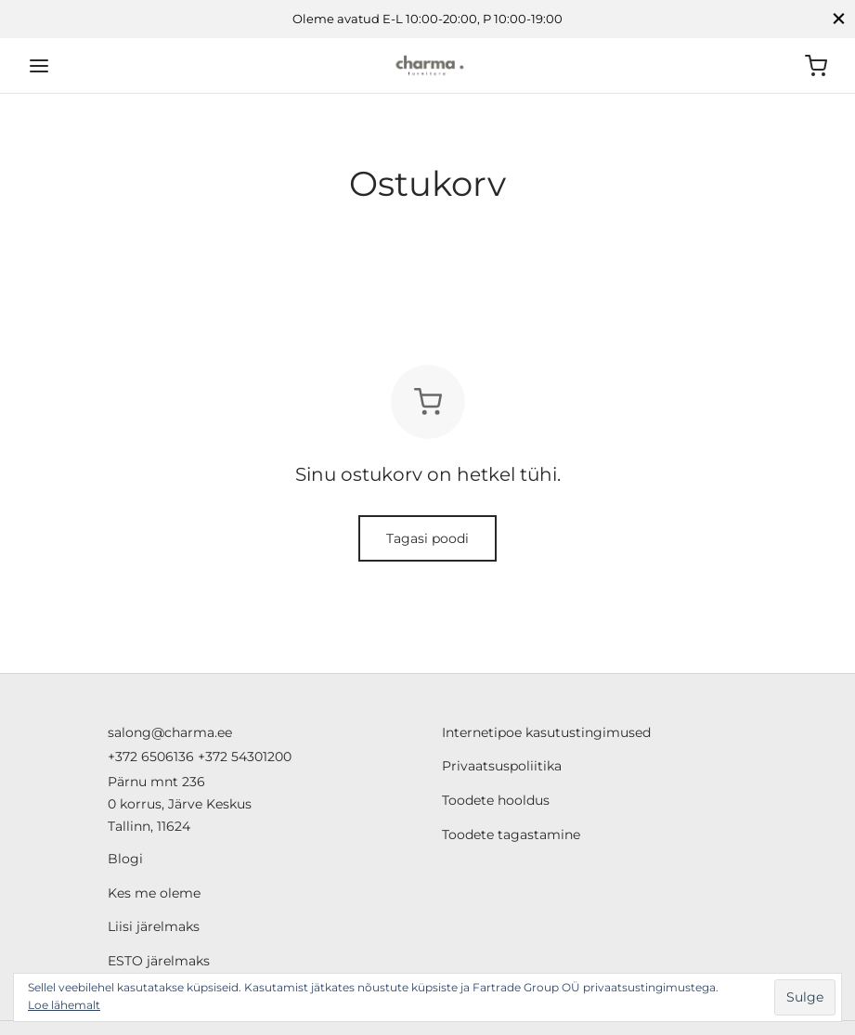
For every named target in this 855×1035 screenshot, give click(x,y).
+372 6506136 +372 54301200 (199, 756)
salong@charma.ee (170, 732)
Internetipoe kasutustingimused (546, 732)
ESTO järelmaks (159, 960)
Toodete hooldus (496, 800)
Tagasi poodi (427, 538)
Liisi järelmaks (154, 926)
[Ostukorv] (816, 66)
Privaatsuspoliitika (502, 765)
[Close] (839, 19)
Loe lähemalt (64, 1005)
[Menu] (39, 66)
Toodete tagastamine (511, 834)
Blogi (125, 858)
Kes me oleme (154, 893)
